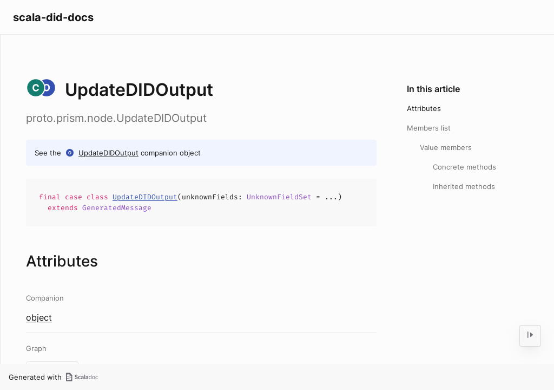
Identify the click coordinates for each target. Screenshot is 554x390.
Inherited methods (464, 186)
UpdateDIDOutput (108, 152)
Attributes (424, 108)
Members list (429, 127)
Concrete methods (464, 166)
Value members (446, 147)
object (39, 317)
